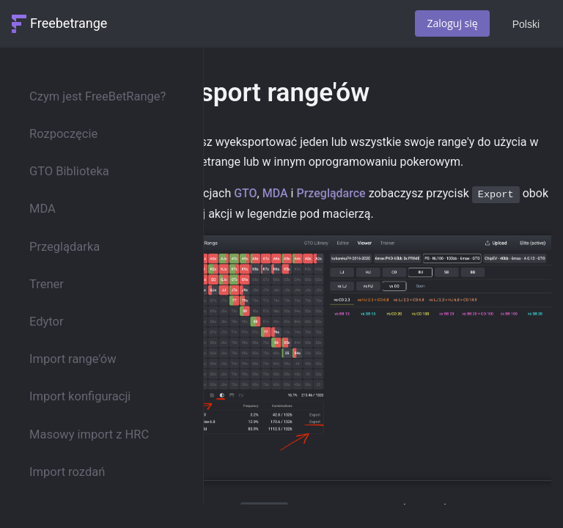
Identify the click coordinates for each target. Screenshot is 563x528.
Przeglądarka (64, 247)
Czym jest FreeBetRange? (97, 96)
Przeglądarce (330, 193)
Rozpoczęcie (63, 134)
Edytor (46, 322)
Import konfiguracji (79, 396)
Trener (46, 284)
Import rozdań (67, 472)
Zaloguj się (452, 23)
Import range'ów (73, 359)
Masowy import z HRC (89, 434)
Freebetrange (68, 23)
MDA (42, 209)
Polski (526, 24)
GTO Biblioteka (69, 171)
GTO (245, 193)
